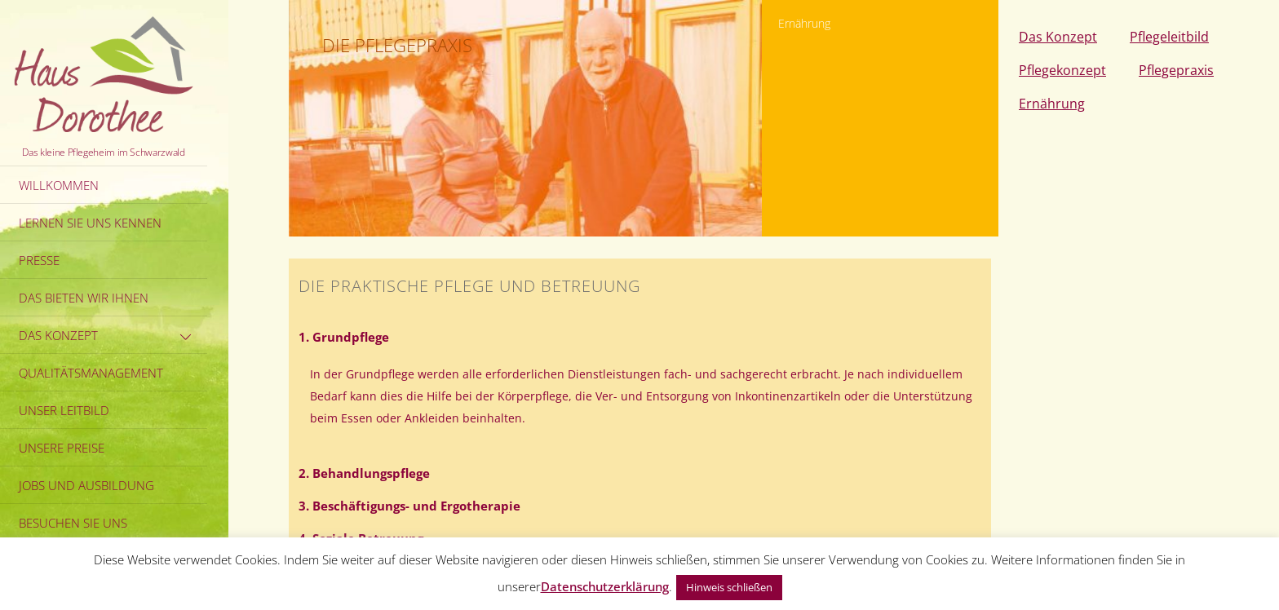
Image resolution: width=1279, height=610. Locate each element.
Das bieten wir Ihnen (83, 298)
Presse (39, 260)
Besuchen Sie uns (73, 523)
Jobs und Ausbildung (86, 485)
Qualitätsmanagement (91, 373)
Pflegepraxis (1176, 70)
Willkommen (59, 185)
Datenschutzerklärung (605, 586)
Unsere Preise (61, 448)
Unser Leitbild (64, 410)
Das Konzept (108, 335)
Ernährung (1052, 104)
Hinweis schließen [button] (729, 587)
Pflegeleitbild (1169, 37)
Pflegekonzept (1062, 70)
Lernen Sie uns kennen (90, 222)
